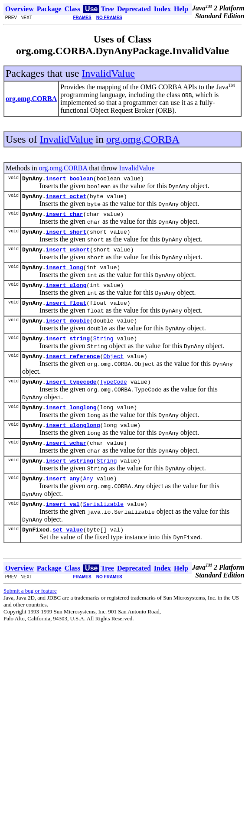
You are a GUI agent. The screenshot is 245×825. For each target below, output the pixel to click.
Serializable (103, 527)
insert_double (68, 332)
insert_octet (66, 198)
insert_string (68, 351)
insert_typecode (71, 397)
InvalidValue (108, 73)
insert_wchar (66, 462)
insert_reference (73, 370)
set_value (67, 554)
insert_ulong (66, 294)
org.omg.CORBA (143, 139)
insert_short (66, 237)
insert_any (63, 500)
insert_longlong (71, 424)
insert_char (64, 218)
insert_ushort (68, 256)
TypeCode (113, 397)
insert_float (66, 313)
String (103, 351)
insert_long (64, 275)
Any (88, 500)
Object (113, 370)
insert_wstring (69, 481)
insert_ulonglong (73, 443)
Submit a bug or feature (30, 615)
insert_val (63, 527)
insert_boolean (69, 179)
